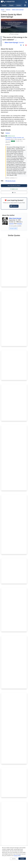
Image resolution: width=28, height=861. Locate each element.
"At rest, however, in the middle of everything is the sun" (14, 623)
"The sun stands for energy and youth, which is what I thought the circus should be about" (11, 832)
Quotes (4, 5)
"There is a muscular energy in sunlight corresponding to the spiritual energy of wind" (10, 316)
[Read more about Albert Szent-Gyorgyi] (5, 221)
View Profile (13, 228)
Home (2, 9)
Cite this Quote (10, 181)
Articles (19, 5)
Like (14, 192)
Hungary (19, 223)
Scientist (11, 223)
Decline (14, 858)
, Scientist (14, 42)
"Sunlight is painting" (10, 711)
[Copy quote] (16, 40)
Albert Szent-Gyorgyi (18, 9)
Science (8, 133)
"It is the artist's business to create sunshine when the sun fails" (14, 741)
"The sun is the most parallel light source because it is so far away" (14, 345)
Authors (8, 9)
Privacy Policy (17, 855)
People (11, 5)
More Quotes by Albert (14, 185)
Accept (22, 858)
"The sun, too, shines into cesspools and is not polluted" (10, 651)
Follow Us (14, 206)
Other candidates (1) (11, 178)
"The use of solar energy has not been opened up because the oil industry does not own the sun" (10, 682)
